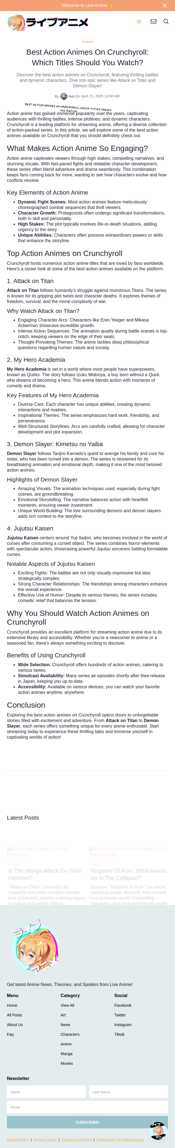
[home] (48, 22)
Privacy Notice (45, 1139)
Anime (87, 42)
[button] (139, 22)
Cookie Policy (18, 1139)
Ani (71, 96)
